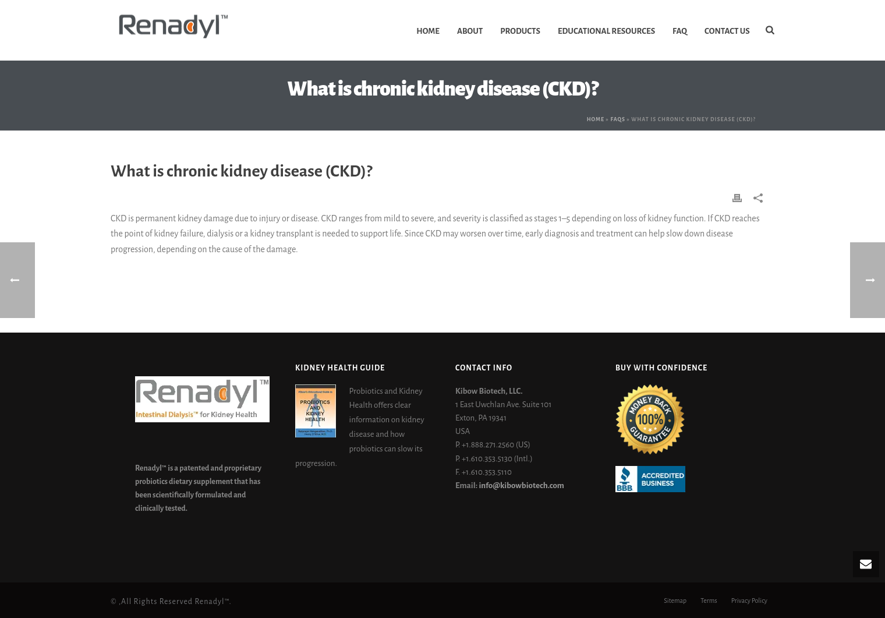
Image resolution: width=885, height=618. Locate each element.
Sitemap (675, 601)
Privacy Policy (749, 601)
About (470, 31)
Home (428, 31)
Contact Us (727, 31)
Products (520, 31)
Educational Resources (606, 31)
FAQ (679, 31)
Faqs (617, 119)
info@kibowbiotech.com (521, 485)
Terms (708, 601)
